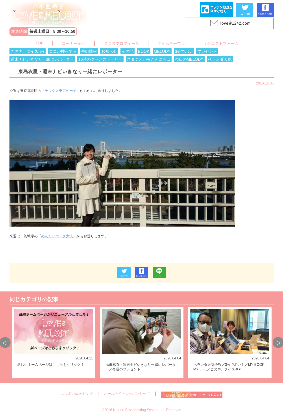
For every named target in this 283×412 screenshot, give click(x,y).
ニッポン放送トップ (76, 394)
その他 (127, 51)
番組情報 (89, 51)
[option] (53, 342)
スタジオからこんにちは (148, 59)
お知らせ (109, 51)
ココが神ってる (63, 51)
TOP (39, 43)
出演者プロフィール (121, 43)
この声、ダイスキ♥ (28, 51)
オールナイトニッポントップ (127, 394)
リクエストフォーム (221, 43)
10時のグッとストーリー (100, 59)
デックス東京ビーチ (60, 91)
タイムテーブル (171, 43)
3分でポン (184, 51)
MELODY (162, 51)
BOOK (143, 51)
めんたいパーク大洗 (57, 236)
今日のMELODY (189, 59)
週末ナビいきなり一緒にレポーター (42, 59)
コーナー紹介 (73, 43)
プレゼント (207, 51)
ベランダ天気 (220, 59)
